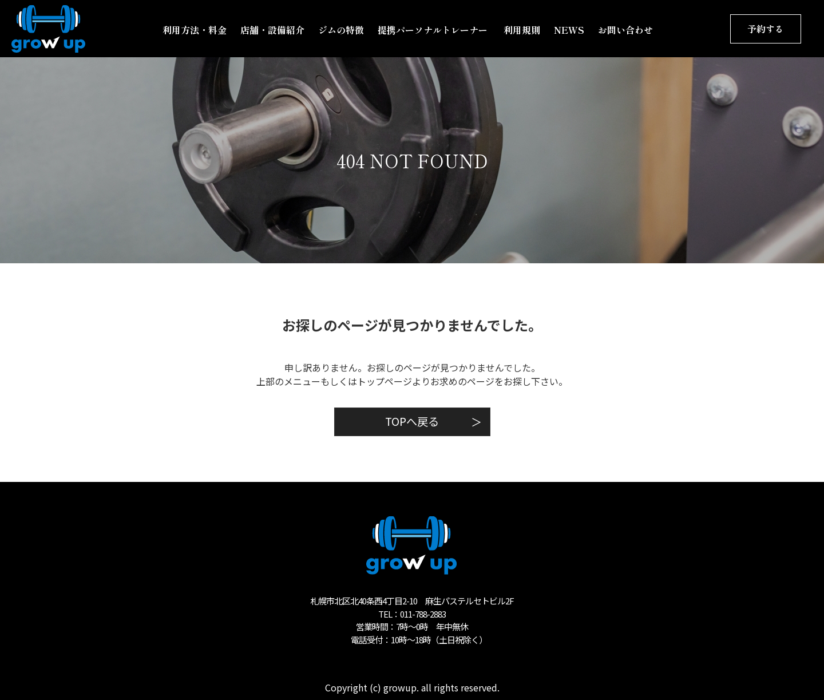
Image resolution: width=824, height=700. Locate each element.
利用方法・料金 (195, 30)
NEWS (569, 30)
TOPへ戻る (433, 421)
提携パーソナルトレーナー (434, 30)
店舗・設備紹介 (272, 30)
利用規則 (522, 30)
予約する (765, 28)
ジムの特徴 (341, 30)
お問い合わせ (625, 30)
